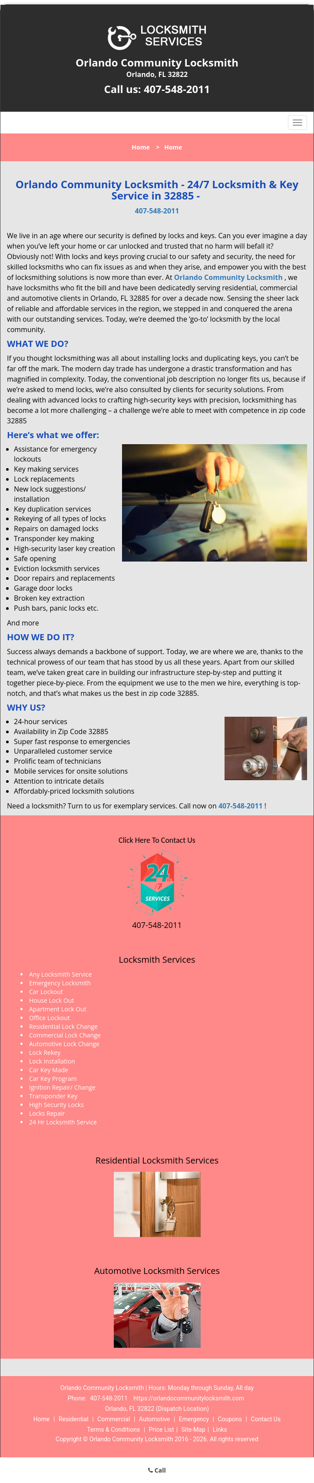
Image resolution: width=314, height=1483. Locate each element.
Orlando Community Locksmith (228, 277)
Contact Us (266, 1419)
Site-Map (193, 1429)
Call (157, 1470)
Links (220, 1429)
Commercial (113, 1419)
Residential (74, 1419)
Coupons (230, 1419)
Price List (161, 1429)
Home (140, 147)
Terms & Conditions (113, 1429)
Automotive (154, 1419)
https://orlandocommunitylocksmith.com (188, 1398)
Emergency (194, 1419)
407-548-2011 (177, 89)
